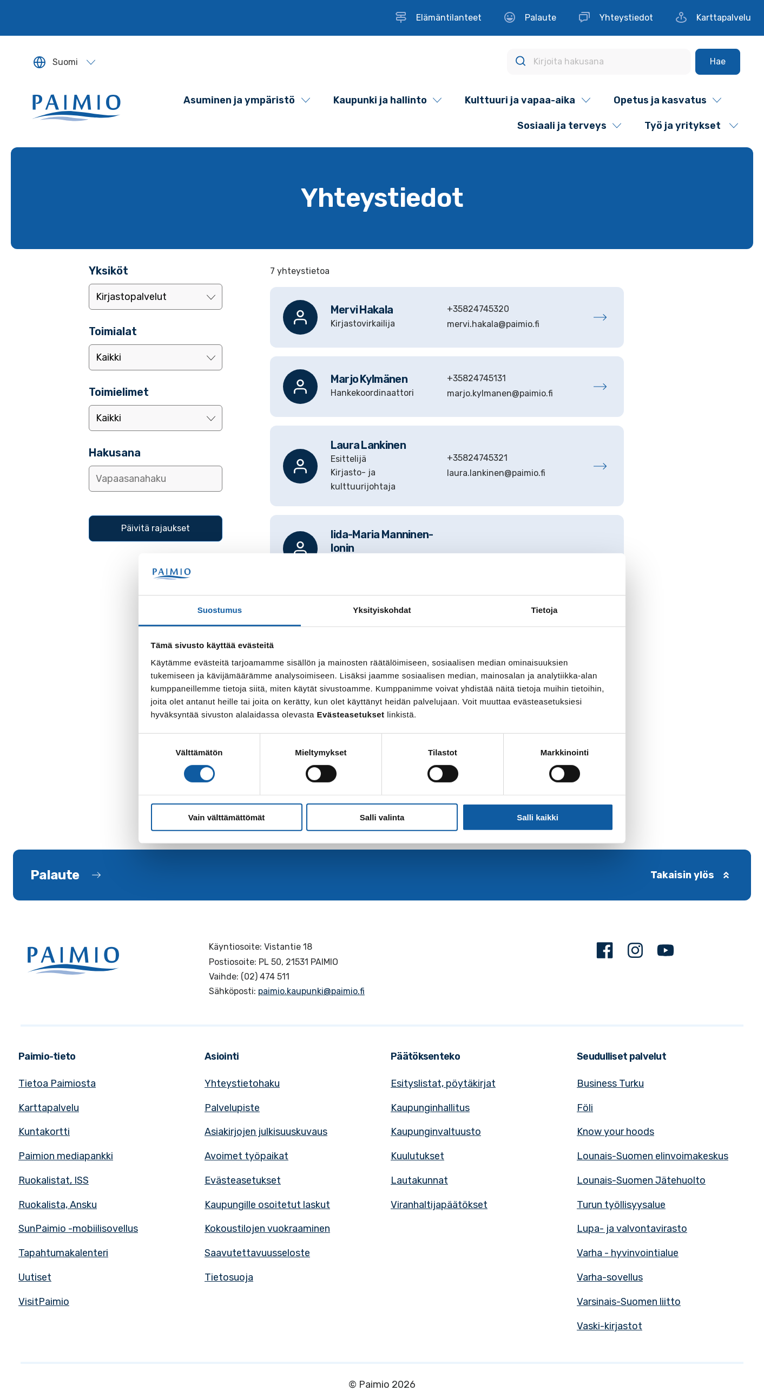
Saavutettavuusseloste (257, 1253)
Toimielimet (119, 392)
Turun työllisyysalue (621, 1205)
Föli (585, 1108)
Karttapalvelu (48, 1108)
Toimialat (113, 331)
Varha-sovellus (610, 1277)
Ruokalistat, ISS (53, 1180)
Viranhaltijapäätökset (439, 1205)
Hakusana (115, 452)
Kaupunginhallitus (430, 1108)
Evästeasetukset (243, 1180)
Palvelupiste (232, 1108)
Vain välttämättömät (226, 816)
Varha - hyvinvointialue (628, 1253)
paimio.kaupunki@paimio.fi (311, 991)
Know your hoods (615, 1132)
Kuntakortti (44, 1132)
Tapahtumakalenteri (63, 1253)
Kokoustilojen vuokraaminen (267, 1229)
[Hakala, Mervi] (447, 317)
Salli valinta (382, 816)
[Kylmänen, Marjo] (447, 386)
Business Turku (610, 1083)
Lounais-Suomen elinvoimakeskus (652, 1156)
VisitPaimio (43, 1302)
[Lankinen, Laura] (447, 466)
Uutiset (34, 1277)
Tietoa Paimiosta (57, 1083)
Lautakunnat (419, 1180)
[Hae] (717, 62)
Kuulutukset (417, 1156)
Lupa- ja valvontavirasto (632, 1229)
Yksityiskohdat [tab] (382, 610)
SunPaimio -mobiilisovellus (78, 1229)
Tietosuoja (229, 1277)
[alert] (447, 271)
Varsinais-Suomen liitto (629, 1302)
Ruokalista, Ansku (57, 1205)
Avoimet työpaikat (246, 1156)
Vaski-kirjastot (609, 1326)
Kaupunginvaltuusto (436, 1132)
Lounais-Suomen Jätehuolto (641, 1180)
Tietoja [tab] (544, 610)
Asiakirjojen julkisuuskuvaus (266, 1132)
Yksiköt (108, 270)
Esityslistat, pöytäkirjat (443, 1083)
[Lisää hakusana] (155, 479)
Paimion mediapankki (65, 1156)
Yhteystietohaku (242, 1083)
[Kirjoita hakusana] (599, 62)
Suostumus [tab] (219, 610)
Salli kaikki (537, 816)
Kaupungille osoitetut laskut (267, 1205)
